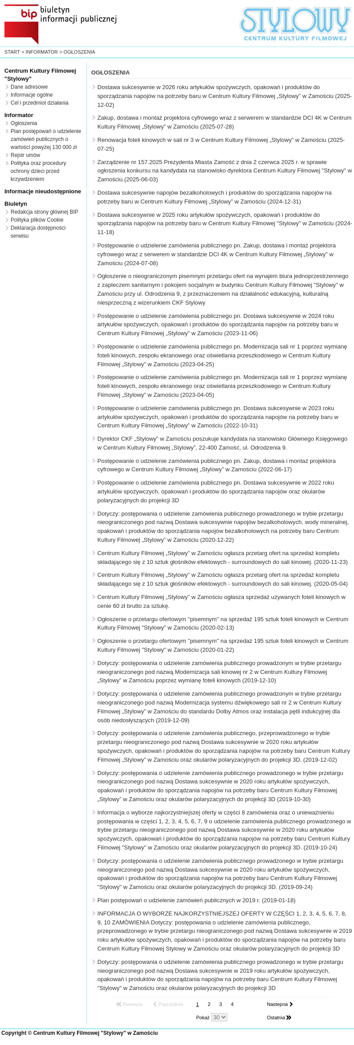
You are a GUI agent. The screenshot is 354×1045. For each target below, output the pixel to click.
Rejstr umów (25, 155)
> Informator (39, 52)
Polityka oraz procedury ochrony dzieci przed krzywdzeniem (38, 171)
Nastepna (277, 1004)
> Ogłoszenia (77, 52)
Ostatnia (276, 1017)
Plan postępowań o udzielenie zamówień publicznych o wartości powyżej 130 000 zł (46, 139)
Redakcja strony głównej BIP (44, 212)
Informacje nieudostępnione (42, 191)
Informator (18, 115)
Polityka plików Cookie (37, 220)
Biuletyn (15, 203)
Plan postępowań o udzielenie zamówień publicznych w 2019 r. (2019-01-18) (196, 900)
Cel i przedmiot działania (40, 103)
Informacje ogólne (32, 95)
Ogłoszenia (24, 123)
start (12, 52)
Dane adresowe (29, 87)
